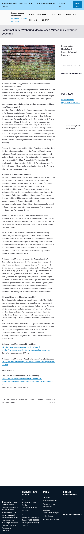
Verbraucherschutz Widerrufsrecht (49, 505)
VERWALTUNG (57, 14)
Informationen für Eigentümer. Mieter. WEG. (70, 101)
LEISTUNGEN (43, 14)
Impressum (46, 497)
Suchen (79, 65)
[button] (82, 2)
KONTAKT (45, 20)
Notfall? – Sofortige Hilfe (51, 519)
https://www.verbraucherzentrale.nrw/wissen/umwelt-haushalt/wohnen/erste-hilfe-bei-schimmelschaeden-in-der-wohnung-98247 (27, 382)
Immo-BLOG (77, 5)
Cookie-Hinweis (48, 516)
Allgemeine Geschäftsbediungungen (51, 511)
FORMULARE (72, 14)
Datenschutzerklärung (50, 500)
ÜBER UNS (34, 20)
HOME (31, 15)
